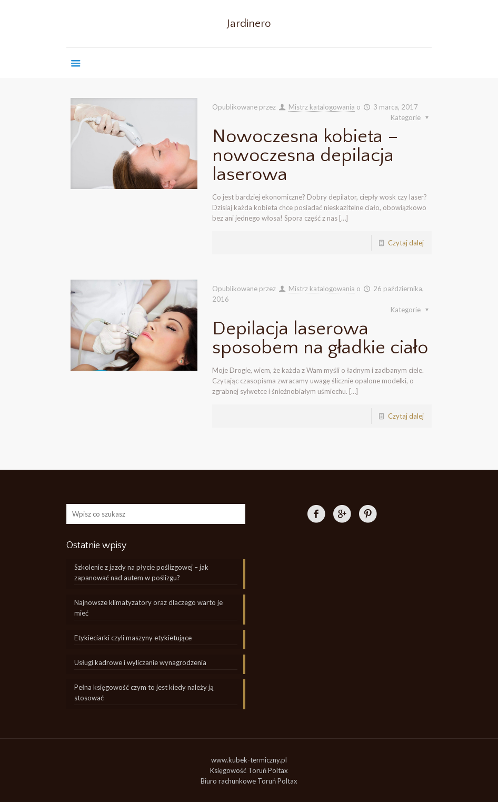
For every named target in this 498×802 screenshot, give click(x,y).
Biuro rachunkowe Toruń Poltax (249, 781)
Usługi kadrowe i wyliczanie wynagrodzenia (140, 662)
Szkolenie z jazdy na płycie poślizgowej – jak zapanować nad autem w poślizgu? (141, 572)
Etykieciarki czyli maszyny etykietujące (133, 637)
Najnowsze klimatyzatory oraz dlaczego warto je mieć (148, 607)
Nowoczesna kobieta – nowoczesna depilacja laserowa (305, 155)
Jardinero (249, 23)
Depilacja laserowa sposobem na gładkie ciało (320, 338)
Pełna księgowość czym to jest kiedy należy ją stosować (144, 692)
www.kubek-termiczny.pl (249, 760)
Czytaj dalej (406, 243)
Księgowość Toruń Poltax (249, 770)
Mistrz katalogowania (321, 107)
